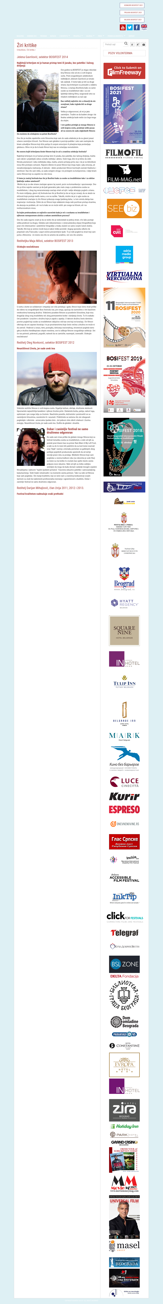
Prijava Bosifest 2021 (133, 12)
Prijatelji (77, 36)
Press (100, 36)
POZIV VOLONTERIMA (120, 53)
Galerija (89, 36)
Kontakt (132, 36)
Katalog (53, 36)
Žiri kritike (30, 50)
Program (43, 36)
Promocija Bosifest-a (115, 36)
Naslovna (20, 36)
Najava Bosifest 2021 (133, 20)
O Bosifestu (63, 36)
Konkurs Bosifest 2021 (133, 5)
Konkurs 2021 (32, 36)
